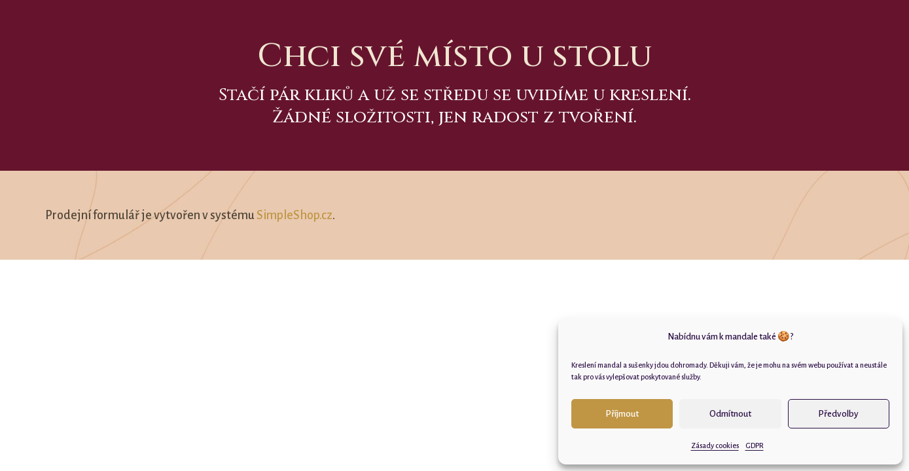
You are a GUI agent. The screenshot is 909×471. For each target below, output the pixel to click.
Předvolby (838, 414)
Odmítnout (730, 414)
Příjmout (622, 414)
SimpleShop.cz (294, 215)
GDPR (754, 445)
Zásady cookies (715, 445)
